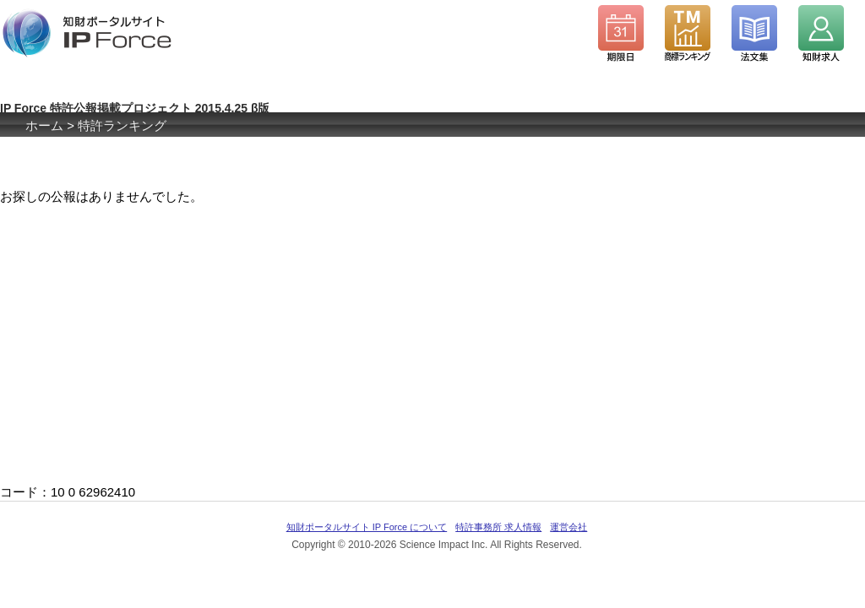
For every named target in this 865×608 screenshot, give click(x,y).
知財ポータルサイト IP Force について (366, 527)
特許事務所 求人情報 (498, 527)
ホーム (44, 125)
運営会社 (568, 527)
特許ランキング (122, 125)
